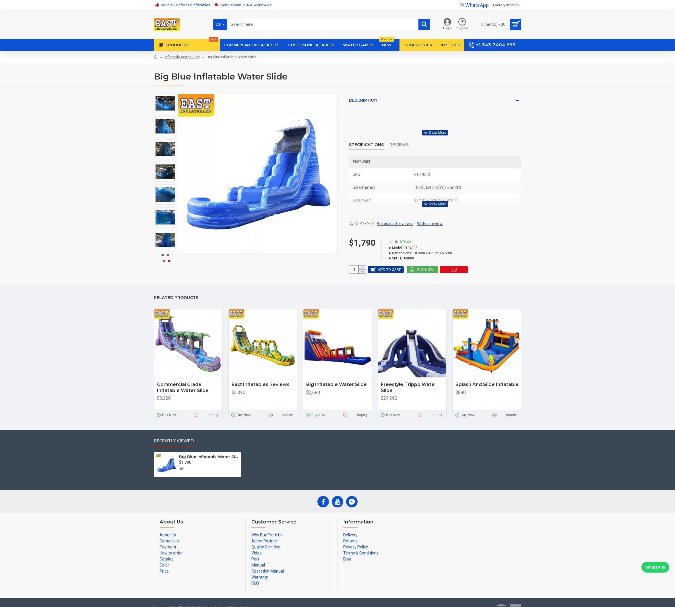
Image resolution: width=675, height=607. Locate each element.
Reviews (399, 137)
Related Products (176, 288)
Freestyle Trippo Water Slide (409, 378)
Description (363, 100)
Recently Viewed (174, 431)
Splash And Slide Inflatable (487, 375)
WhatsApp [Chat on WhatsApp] (655, 567)
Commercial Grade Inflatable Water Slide (183, 378)
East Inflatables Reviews (261, 375)
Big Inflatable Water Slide (336, 375)
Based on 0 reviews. (395, 210)
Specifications (366, 137)
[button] (165, 245)
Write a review (430, 210)
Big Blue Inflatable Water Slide (209, 447)
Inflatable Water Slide (182, 57)
